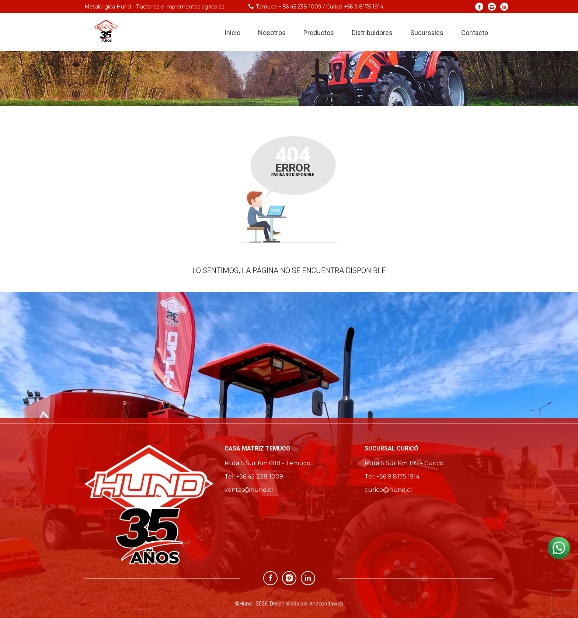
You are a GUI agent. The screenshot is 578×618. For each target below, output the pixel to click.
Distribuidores (372, 33)
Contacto (474, 33)
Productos (318, 33)
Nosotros (272, 33)
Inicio (232, 33)
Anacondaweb (326, 603)
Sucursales (426, 33)
